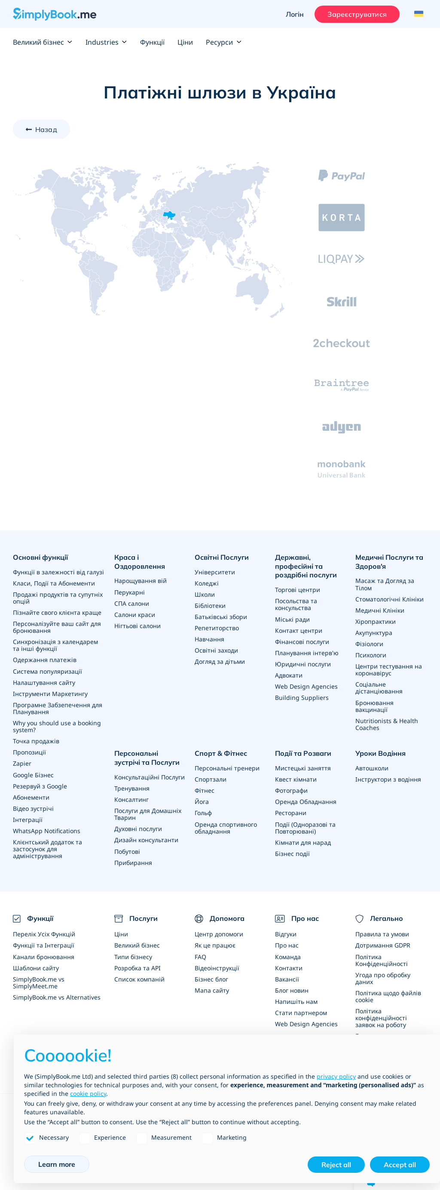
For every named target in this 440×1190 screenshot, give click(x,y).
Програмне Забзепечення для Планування (57, 707)
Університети (215, 572)
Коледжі (207, 583)
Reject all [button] (336, 1164)
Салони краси (134, 614)
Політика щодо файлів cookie (388, 995)
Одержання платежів (44, 660)
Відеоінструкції (217, 967)
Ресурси (223, 42)
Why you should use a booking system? (57, 725)
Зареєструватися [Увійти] (356, 14)
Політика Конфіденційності (381, 958)
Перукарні (129, 592)
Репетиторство (217, 628)
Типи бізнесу (133, 955)
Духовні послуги (138, 828)
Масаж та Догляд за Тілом (384, 584)
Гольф (203, 812)
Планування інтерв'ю (307, 652)
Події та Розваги (303, 752)
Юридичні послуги (303, 663)
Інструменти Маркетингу (50, 693)
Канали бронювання (43, 955)
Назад (46, 129)
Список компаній (139, 978)
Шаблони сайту (36, 967)
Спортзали (210, 778)
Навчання (209, 639)
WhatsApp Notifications (46, 830)
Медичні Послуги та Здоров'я (389, 561)
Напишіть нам (296, 1000)
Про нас (287, 944)
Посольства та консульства (296, 604)
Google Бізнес (33, 774)
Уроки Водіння (380, 752)
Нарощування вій (140, 581)
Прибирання (133, 861)
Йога (202, 801)
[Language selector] (417, 14)
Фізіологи (369, 643)
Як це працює (215, 944)
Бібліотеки (210, 605)
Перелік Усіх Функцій (44, 933)
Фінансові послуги (302, 641)
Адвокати (288, 675)
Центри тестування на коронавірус (388, 669)
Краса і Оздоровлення (139, 561)
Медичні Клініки (379, 610)
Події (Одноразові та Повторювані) (305, 826)
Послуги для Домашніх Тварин (147, 813)
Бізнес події (292, 852)
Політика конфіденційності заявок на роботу (381, 1016)
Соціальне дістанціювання (379, 687)
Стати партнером (301, 1011)
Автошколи (371, 767)
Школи (205, 594)
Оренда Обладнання (305, 801)
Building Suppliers (302, 697)
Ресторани (290, 812)
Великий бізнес (43, 42)
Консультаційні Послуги (149, 776)
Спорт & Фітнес (221, 752)
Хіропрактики (375, 621)
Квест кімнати (296, 778)
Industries (106, 42)
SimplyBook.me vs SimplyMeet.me (38, 981)
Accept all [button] (400, 1164)
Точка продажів (36, 740)
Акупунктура (373, 632)
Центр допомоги (219, 933)
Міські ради (292, 619)
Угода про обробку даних (382, 977)
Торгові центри (297, 590)
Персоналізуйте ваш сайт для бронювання (57, 627)
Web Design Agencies (306, 686)
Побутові (127, 850)
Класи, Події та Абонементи (54, 583)
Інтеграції (28, 819)
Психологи (370, 654)
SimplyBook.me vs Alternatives (57, 996)
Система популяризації (47, 671)
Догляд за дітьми (220, 661)
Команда (288, 955)
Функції (152, 42)
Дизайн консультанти (146, 839)
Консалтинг (131, 798)
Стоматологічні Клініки (389, 599)
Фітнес (204, 789)
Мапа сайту (212, 989)
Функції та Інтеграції (43, 944)
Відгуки (285, 933)
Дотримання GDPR (382, 944)
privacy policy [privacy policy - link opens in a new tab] (336, 1076)
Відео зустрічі (33, 808)
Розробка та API (137, 967)
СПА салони (131, 603)
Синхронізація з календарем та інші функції (55, 645)
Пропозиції (29, 752)
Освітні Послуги (222, 557)
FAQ (200, 955)
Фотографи (291, 789)
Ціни (185, 42)
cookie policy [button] (88, 1093)
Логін (294, 14)
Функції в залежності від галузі (58, 572)
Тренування (132, 787)
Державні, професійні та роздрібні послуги (306, 566)
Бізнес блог (211, 978)
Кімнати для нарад (303, 841)
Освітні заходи (216, 650)
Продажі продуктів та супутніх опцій (58, 597)
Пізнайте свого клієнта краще (57, 612)
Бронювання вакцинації (374, 705)
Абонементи (31, 796)
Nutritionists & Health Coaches (386, 723)
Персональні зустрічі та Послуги (150, 757)
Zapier (22, 763)
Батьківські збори (221, 617)
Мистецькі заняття (303, 767)
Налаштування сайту (44, 682)
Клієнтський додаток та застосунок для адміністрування (47, 848)
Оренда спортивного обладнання (226, 826)
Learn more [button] (56, 1164)
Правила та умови (382, 933)
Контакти (288, 967)
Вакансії (287, 978)
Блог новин (292, 989)
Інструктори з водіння (388, 778)
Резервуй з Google (40, 785)
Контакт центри (298, 630)
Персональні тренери (227, 767)
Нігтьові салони (137, 625)
